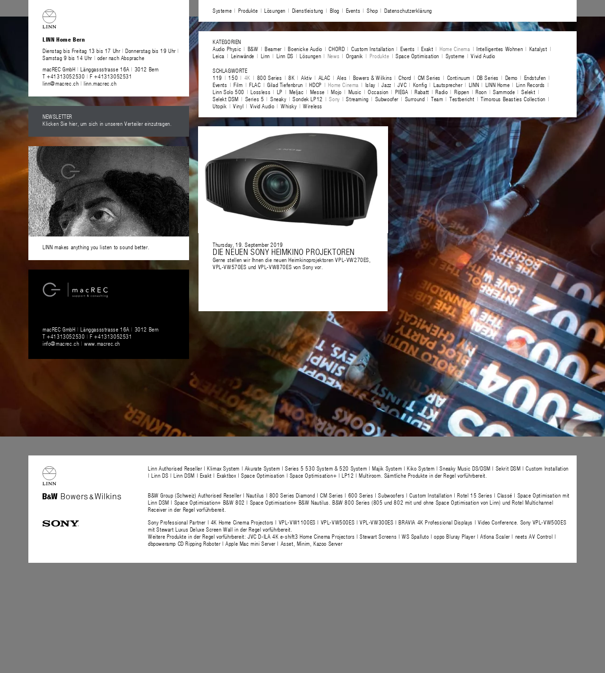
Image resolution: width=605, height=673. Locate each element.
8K (291, 77)
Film (237, 84)
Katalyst (538, 48)
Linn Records (530, 84)
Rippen (461, 92)
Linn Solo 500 (228, 92)
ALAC (324, 77)
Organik (354, 56)
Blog (334, 10)
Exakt (427, 48)
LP (280, 92)
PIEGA (401, 92)
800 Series (269, 77)
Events (353, 10)
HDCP (315, 84)
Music (355, 92)
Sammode (504, 92)
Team (437, 99)
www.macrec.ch (102, 343)
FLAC (254, 84)
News (333, 56)
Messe (317, 92)
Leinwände (242, 56)
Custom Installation (372, 48)
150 (233, 77)
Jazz (386, 84)
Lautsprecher (447, 84)
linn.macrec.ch (100, 83)
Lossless (260, 92)
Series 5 (254, 99)
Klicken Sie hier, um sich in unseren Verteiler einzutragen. (107, 123)
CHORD (336, 48)
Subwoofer (386, 99)
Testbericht (462, 99)
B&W (253, 48)
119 (217, 77)
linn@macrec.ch (60, 83)
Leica (219, 56)
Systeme (222, 10)
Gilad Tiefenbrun (285, 84)
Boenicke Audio (305, 48)
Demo (511, 77)
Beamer (273, 48)
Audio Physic (227, 48)
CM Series (429, 77)
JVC (402, 84)
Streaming (357, 99)
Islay (370, 84)
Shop (372, 10)
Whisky (289, 106)
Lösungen (274, 10)
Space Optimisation (417, 56)
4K (247, 77)
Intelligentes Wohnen (499, 48)
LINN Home (497, 84)
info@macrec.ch (61, 343)
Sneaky (278, 99)
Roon (480, 92)
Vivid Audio (483, 56)
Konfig (420, 84)
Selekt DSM (226, 99)
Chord (404, 77)
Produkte (248, 10)
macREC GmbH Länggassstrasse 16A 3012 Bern (101, 69)
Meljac (296, 92)
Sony (334, 99)
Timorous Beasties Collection (513, 99)
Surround (415, 99)
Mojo (336, 92)
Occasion (378, 92)
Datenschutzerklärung (408, 10)
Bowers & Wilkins (372, 77)
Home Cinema (455, 48)
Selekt (528, 92)
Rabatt (422, 92)
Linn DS (285, 56)
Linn (265, 56)
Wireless (312, 106)
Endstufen (535, 77)
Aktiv (306, 77)
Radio (441, 92)
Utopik (220, 106)
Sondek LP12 (308, 99)
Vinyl (238, 106)
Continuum (458, 77)
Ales (341, 77)
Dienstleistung (307, 10)
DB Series (488, 77)
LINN (474, 84)
